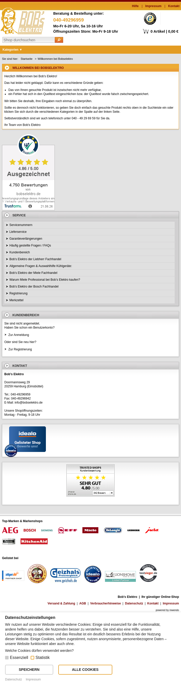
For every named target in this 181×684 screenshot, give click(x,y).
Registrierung (18, 293)
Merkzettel (16, 300)
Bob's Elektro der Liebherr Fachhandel (35, 259)
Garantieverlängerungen (25, 238)
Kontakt (173, 6)
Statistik (42, 657)
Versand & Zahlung (61, 603)
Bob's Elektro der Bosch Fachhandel (34, 286)
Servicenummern (20, 225)
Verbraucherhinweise (105, 603)
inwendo (174, 610)
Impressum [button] (33, 679)
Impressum (153, 6)
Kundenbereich (19, 252)
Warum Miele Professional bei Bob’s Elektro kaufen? (44, 279)
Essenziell (19, 657)
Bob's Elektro (23, 19)
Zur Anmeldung (18, 335)
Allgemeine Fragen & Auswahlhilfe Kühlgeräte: (40, 266)
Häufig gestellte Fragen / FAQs (30, 245)
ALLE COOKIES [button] (85, 670)
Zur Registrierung (20, 349)
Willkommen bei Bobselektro (55, 58)
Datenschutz (134, 603)
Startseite (26, 58)
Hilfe (135, 6)
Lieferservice (18, 232)
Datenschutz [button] (13, 679)
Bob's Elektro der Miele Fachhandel (33, 273)
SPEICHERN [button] (29, 670)
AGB (82, 603)
